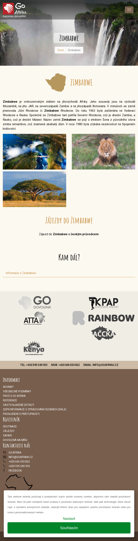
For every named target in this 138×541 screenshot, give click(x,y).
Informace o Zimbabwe (21, 273)
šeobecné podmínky (18, 391)
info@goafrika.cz (21, 457)
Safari (7, 435)
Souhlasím (69, 528)
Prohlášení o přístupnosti (21, 413)
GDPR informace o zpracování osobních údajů (34, 409)
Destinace (10, 426)
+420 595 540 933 (19, 466)
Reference (10, 400)
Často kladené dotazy (18, 404)
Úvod (61, 50)
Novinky (8, 386)
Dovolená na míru (15, 440)
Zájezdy (9, 430)
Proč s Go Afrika (14, 395)
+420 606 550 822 (19, 461)
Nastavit (69, 519)
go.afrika (15, 452)
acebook (16, 470)
